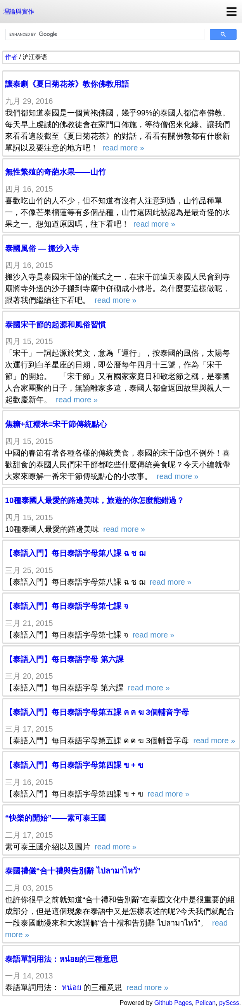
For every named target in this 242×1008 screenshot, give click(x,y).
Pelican (205, 1002)
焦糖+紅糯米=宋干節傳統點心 (56, 424)
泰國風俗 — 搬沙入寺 (42, 248)
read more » (122, 147)
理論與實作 (18, 11)
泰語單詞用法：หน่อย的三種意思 (61, 959)
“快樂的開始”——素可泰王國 (55, 818)
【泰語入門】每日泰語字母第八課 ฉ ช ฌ (75, 553)
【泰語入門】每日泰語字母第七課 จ (66, 606)
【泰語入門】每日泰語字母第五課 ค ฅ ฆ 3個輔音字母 (97, 712)
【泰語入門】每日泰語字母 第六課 (64, 659)
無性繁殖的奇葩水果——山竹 (55, 172)
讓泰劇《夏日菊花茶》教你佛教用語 (67, 84)
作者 (11, 57)
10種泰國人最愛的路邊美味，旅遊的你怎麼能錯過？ (94, 500)
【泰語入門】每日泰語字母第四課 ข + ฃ (74, 765)
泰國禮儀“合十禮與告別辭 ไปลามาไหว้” (73, 870)
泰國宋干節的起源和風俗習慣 (55, 324)
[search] (104, 34)
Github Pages (173, 1002)
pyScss (229, 1002)
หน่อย (71, 987)
